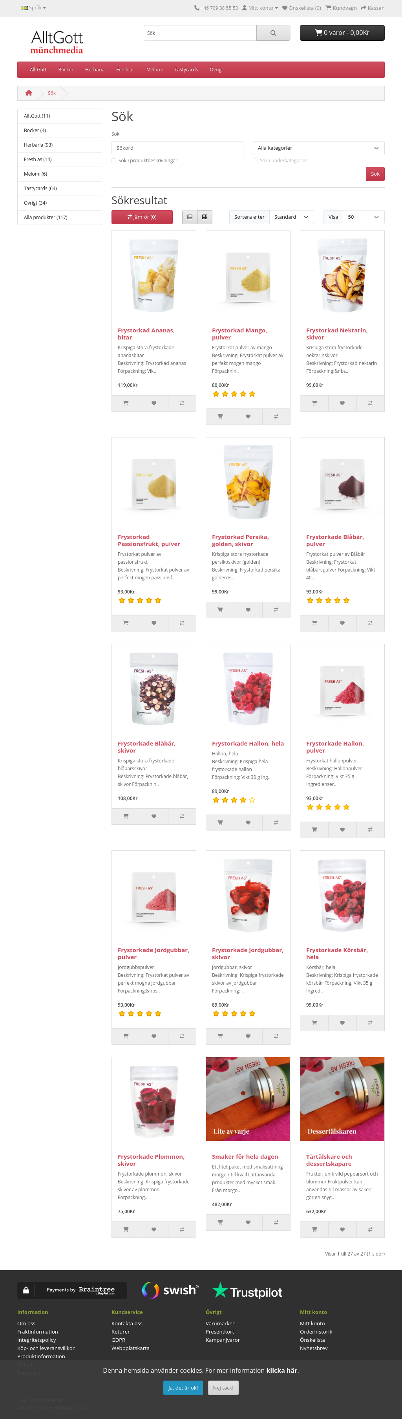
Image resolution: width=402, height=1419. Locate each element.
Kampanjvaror (223, 1339)
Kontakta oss (127, 1323)
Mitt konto (312, 1323)
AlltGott (38, 69)
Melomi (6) (35, 174)
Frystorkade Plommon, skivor (151, 1159)
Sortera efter (249, 216)
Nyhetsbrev (313, 1348)
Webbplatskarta (130, 1348)
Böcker (65, 69)
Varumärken (221, 1323)
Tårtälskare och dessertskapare (329, 1159)
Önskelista (312, 1339)
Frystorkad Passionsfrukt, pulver (149, 540)
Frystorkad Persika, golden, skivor (240, 540)
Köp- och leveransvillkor (46, 1348)
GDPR (118, 1339)
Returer (120, 1331)
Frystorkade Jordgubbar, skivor (247, 953)
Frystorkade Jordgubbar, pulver (153, 953)
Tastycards (186, 69)
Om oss (26, 1323)
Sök (52, 93)
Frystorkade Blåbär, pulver (335, 540)
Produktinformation (41, 1356)
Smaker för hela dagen (245, 1156)
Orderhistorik (316, 1331)
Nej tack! (223, 1387)
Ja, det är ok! (183, 1387)
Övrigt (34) (35, 203)
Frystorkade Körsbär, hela (337, 953)
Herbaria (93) (38, 145)
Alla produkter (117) (46, 217)
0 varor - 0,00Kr (342, 32)
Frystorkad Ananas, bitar (146, 333)
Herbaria (94, 69)
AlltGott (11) (37, 116)
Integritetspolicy (36, 1339)
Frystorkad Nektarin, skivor (337, 333)
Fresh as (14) (37, 159)
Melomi (154, 69)
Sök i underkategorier (283, 160)
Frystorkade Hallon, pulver (335, 746)
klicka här (281, 1370)
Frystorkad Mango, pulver (239, 333)
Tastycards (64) (40, 188)
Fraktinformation (37, 1331)
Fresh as (125, 69)
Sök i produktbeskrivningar (148, 160)
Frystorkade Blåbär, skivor (147, 746)
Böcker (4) (35, 130)
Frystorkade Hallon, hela (248, 743)
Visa (333, 216)
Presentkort (220, 1331)
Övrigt (216, 69)
